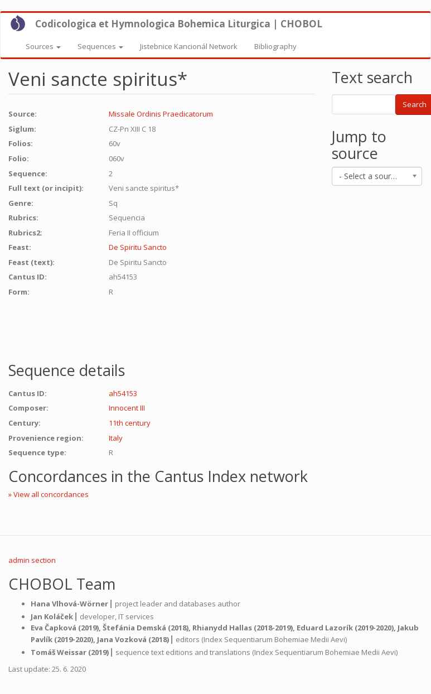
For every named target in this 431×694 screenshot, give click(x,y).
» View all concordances (48, 494)
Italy (116, 438)
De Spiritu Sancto (138, 247)
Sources (43, 46)
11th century (130, 423)
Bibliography (275, 46)
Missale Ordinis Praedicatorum (161, 114)
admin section (32, 560)
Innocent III (127, 408)
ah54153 (123, 393)
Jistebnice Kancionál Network (189, 46)
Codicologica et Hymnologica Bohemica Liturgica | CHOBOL (178, 23)
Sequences (100, 46)
